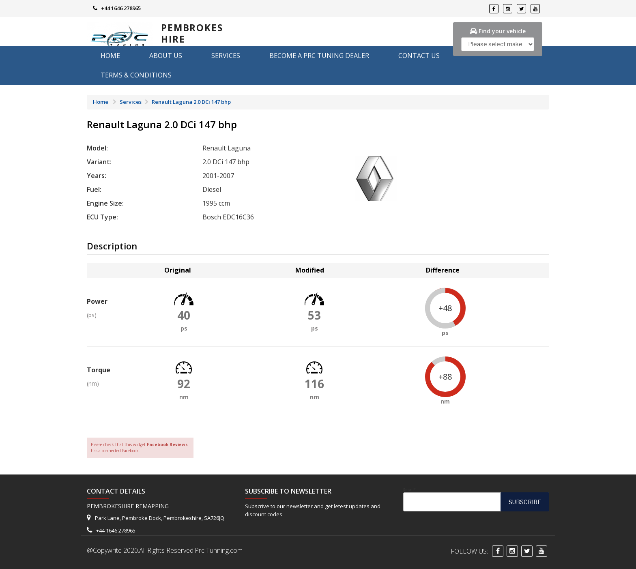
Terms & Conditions (136, 75)
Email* (476, 499)
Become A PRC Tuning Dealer (319, 55)
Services (225, 55)
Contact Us (419, 55)
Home (110, 55)
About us (165, 55)
